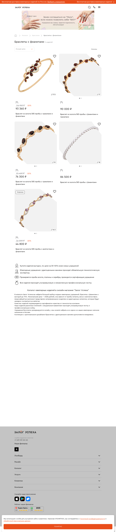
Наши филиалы (21, 444)
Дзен (16, 449)
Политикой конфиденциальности (92, 519)
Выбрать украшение (56, 2)
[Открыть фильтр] (99, 49)
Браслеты (36, 35)
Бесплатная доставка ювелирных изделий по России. (24, 2)
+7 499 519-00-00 (21, 440)
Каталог (25, 35)
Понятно (58, 526)
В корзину (16, 101)
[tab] (79, 98)
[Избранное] (54, 56)
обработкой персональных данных (17, 521)
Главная (16, 35)
